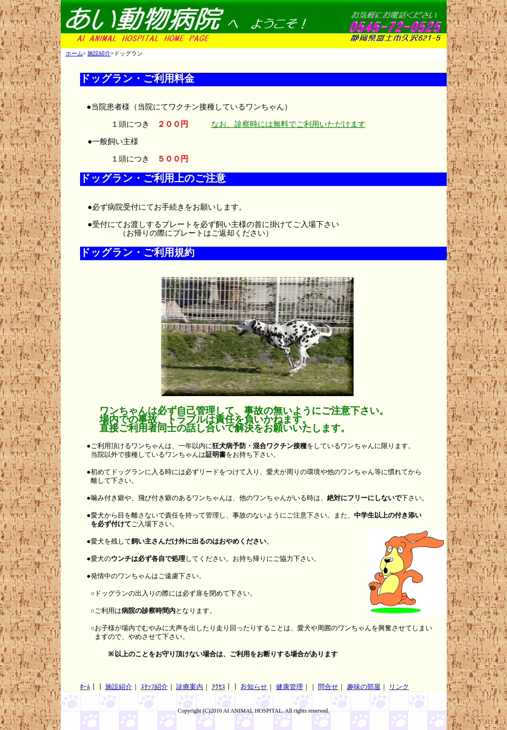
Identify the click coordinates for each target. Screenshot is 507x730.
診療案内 (189, 686)
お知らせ (253, 686)
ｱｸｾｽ (218, 686)
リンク (399, 686)
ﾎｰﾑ (85, 686)
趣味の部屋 (364, 686)
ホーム (74, 53)
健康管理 (289, 686)
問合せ (328, 686)
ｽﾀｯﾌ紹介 (154, 686)
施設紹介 (98, 53)
